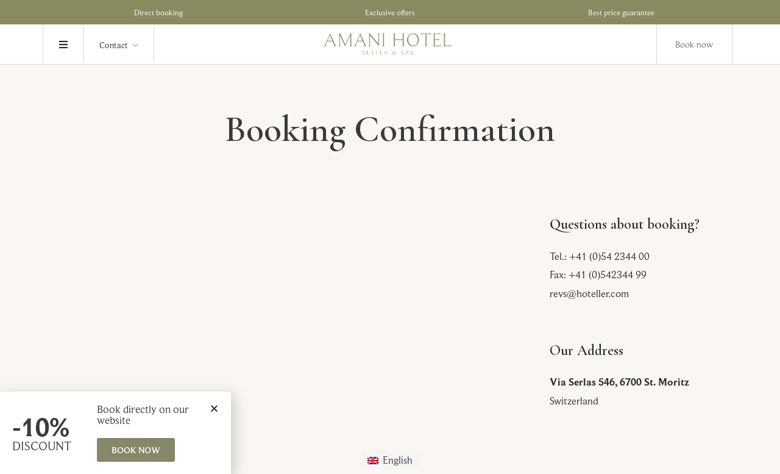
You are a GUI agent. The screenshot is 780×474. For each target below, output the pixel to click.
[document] (390, 237)
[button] (214, 408)
